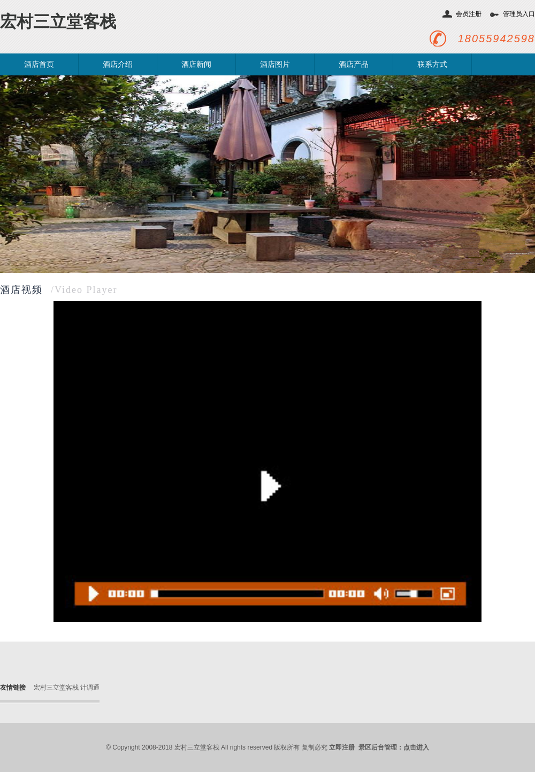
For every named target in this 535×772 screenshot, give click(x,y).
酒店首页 (39, 64)
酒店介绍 (118, 64)
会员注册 (469, 14)
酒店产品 (354, 64)
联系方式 (432, 64)
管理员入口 (519, 14)
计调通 (90, 687)
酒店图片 (275, 64)
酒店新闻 (196, 64)
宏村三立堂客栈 (58, 21)
